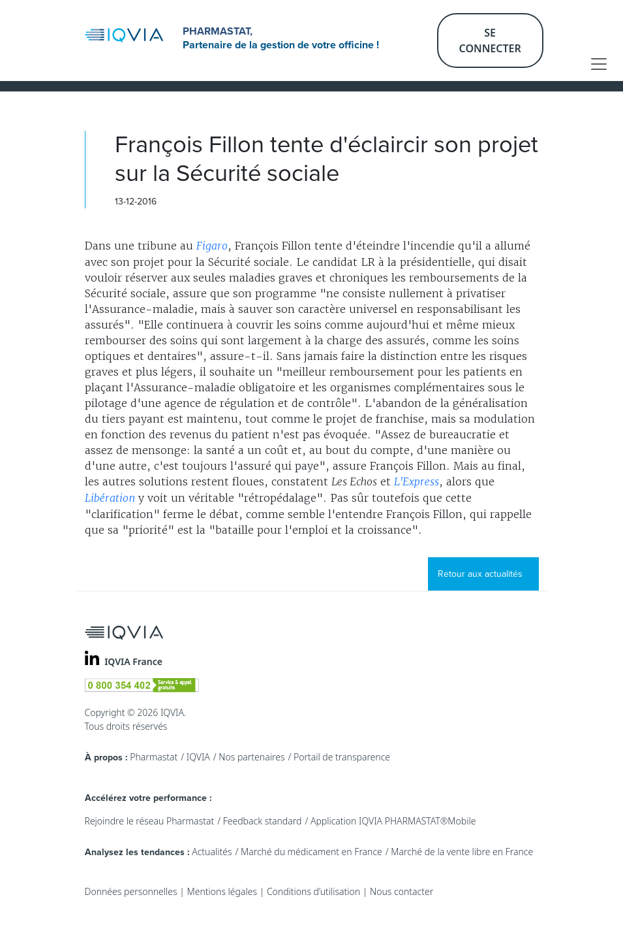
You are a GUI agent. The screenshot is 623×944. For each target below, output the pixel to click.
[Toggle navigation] (598, 64)
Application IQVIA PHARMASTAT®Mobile (393, 821)
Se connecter (490, 40)
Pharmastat (153, 757)
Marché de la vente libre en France (462, 851)
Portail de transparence (342, 757)
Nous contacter (401, 891)
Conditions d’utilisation (313, 891)
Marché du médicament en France (311, 851)
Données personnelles (131, 891)
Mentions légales (222, 891)
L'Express (416, 482)
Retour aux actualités (480, 573)
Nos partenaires (251, 757)
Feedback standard (262, 821)
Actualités (212, 851)
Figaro (212, 246)
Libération (110, 498)
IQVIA (198, 757)
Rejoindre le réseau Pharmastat (150, 821)
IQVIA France (133, 661)
